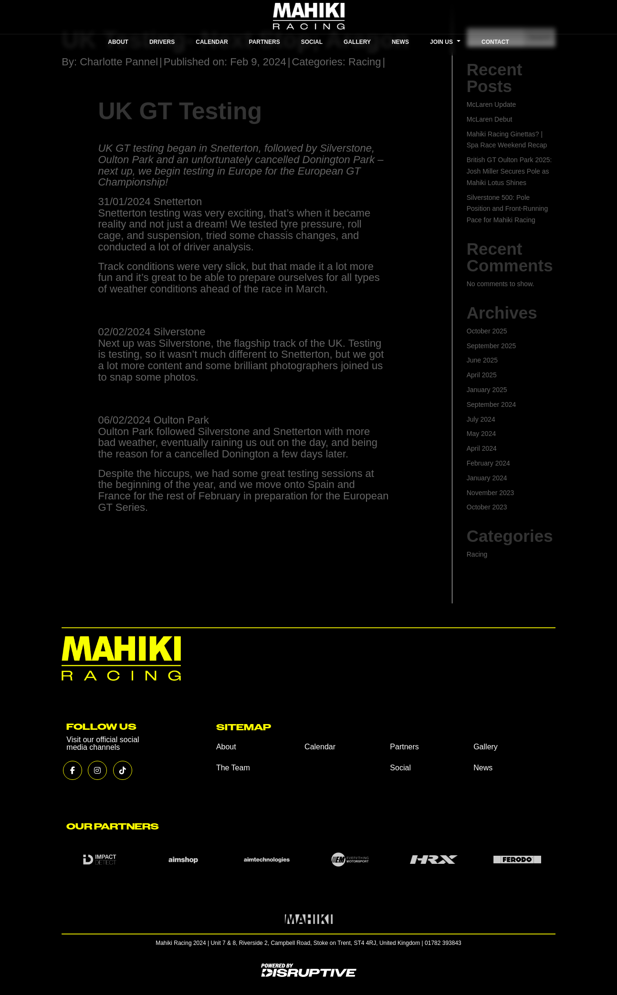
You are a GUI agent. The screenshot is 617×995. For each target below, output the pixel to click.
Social (400, 768)
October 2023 (487, 507)
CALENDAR (212, 42)
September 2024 (491, 404)
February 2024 (488, 463)
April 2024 (482, 448)
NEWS (400, 42)
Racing (364, 62)
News (482, 768)
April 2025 (482, 375)
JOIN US (445, 42)
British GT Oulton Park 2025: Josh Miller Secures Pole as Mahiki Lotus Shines (509, 171)
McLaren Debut (489, 119)
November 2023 (490, 493)
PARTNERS (264, 42)
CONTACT (495, 42)
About (226, 747)
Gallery (485, 747)
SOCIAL (312, 42)
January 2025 (487, 390)
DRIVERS (162, 42)
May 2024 (481, 433)
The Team (233, 768)
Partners (404, 747)
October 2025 (487, 331)
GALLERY (357, 42)
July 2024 (481, 419)
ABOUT (118, 42)
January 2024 (487, 478)
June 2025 (482, 360)
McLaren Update (491, 104)
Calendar (319, 747)
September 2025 (491, 346)
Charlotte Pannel (119, 62)
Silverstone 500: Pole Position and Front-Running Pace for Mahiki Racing (507, 209)
